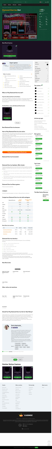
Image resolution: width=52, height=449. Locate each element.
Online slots (4, 411)
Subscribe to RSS (26, 445)
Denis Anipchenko (6, 70)
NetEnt (44, 159)
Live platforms (18, 424)
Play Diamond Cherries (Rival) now (17, 154)
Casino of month (18, 403)
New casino (4, 403)
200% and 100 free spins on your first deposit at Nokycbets (46, 201)
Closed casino (4, 407)
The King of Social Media (28, 216)
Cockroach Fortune (46, 190)
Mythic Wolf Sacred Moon (7, 248)
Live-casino (18, 410)
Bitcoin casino (18, 407)
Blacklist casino (5, 405)
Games (9, 5)
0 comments (41, 12)
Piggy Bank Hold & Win (46, 137)
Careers (30, 408)
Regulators (17, 419)
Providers (4, 422)
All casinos (18, 124)
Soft (16, 416)
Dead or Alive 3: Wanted (45, 180)
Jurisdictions (18, 418)
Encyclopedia (4, 424)
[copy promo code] (9, 118)
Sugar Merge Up (45, 147)
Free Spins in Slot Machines (39, 128)
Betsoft (14, 314)
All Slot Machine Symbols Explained (40, 129)
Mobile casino (18, 408)
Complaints (18, 412)
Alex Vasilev (10, 367)
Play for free (17, 285)
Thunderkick (44, 186)
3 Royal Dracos (45, 168)
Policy (30, 407)
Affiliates (30, 410)
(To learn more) (32, 447)
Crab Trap (44, 158)
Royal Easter (45, 142)
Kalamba (24, 313)
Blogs (43, 403)
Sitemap (17, 423)
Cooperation (31, 403)
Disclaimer (31, 405)
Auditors (17, 421)
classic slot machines (14, 66)
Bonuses (14, 5)
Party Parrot (5, 250)
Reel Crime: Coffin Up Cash (7, 246)
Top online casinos (5, 415)
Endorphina (44, 169)
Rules (3, 417)
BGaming (44, 138)
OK (36, 447)
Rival (3, 289)
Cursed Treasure (20, 216)
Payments (17, 405)
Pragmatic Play (4, 313)
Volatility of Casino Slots (38, 126)
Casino (4, 5)
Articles (19, 5)
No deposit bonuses (5, 419)
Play (9, 56)
